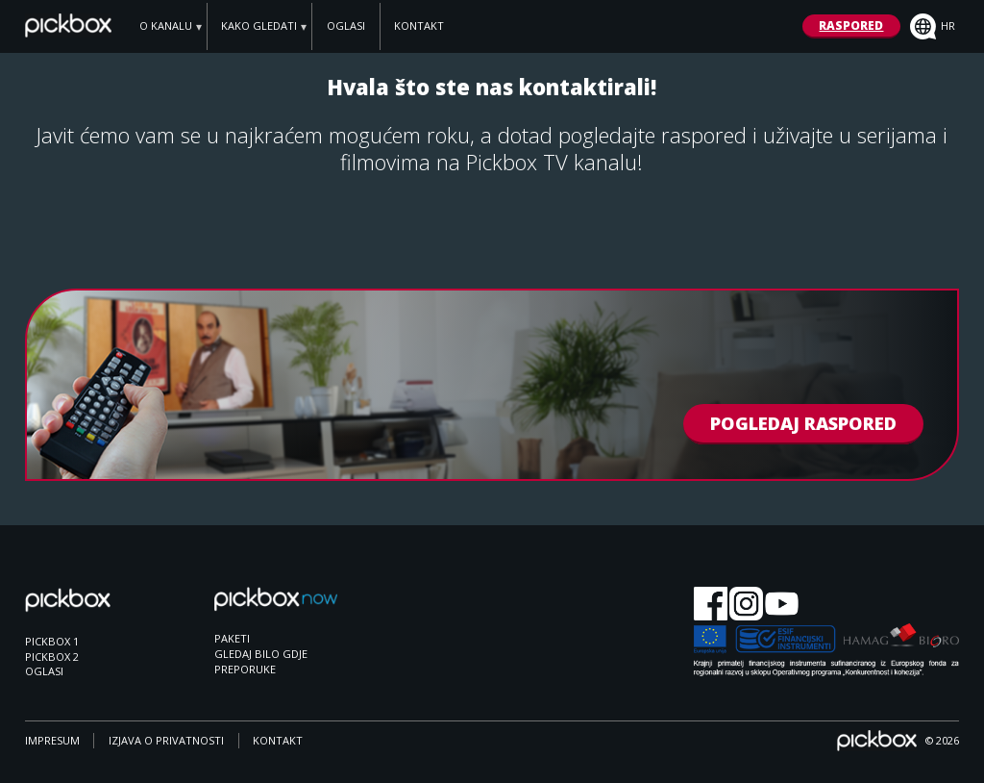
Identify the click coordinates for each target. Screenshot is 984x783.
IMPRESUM (52, 740)
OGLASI (346, 25)
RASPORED (851, 25)
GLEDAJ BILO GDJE (261, 653)
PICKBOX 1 (52, 641)
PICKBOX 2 (52, 656)
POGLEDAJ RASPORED (803, 424)
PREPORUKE (245, 669)
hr (932, 26)
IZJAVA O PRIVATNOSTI (166, 740)
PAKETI (232, 638)
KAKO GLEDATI (259, 25)
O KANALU (165, 25)
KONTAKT (419, 25)
